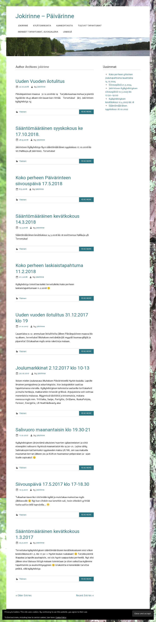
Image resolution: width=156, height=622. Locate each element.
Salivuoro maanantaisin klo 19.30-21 (53, 429)
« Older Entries (24, 595)
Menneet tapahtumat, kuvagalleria (38, 31)
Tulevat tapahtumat (90, 25)
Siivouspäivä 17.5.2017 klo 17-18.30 (52, 484)
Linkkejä (67, 31)
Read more (86, 111)
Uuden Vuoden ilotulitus (40, 81)
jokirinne (41, 86)
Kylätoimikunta (42, 25)
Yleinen (22, 111)
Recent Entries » (85, 595)
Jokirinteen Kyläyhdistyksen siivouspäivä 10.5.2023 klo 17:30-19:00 (121, 92)
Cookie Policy (61, 617)
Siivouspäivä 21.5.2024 (120, 84)
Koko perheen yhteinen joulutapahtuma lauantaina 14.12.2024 (119, 78)
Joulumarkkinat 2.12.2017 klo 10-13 (52, 368)
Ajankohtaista (64, 25)
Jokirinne (23, 25)
